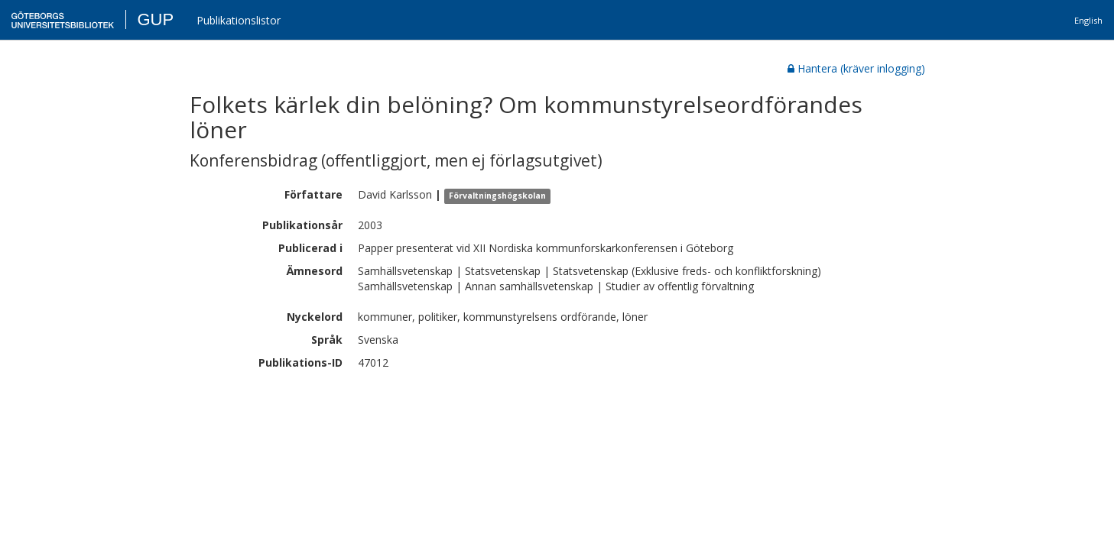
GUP (155, 19)
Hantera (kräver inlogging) (856, 68)
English (1088, 20)
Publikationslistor (238, 20)
